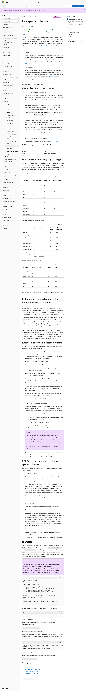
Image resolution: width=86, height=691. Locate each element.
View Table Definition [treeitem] (11, 115)
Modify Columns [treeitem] (10, 131)
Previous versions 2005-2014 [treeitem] (9, 30)
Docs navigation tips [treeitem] (7, 27)
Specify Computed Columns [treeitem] (11, 137)
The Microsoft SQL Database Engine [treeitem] (10, 39)
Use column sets (29, 667)
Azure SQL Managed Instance (37, 32)
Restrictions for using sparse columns (74, 28)
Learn (23, 16)
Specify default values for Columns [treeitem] (12, 142)
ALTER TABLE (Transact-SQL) (32, 671)
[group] (43, 592)
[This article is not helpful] (81, 41)
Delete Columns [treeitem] (10, 123)
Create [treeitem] (8, 104)
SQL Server (34, 16)
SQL (28, 16)
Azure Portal (68, 6)
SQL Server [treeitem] (5, 24)
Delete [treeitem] (8, 107)
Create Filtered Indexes (55, 76)
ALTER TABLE (53, 45)
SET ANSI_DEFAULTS (54, 572)
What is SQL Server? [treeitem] (8, 35)
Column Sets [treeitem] (9, 148)
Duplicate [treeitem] (9, 109)
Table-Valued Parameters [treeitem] (12, 151)
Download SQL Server (78, 6)
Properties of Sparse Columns (75, 19)
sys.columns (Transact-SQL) (32, 673)
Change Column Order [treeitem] (12, 134)
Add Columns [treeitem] (10, 120)
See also (70, 36)
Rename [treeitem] (8, 112)
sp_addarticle (41, 486)
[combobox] (10, 18)
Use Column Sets (53, 141)
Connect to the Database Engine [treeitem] (10, 43)
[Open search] (79, 2)
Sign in (82, 2)
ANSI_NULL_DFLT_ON (29, 568)
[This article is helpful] (79, 41)
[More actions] (62, 16)
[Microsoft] (3, 2)
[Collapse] (18, 15)
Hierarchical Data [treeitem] (8, 66)
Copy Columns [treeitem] (10, 128)
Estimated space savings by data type (75, 21)
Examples (70, 34)
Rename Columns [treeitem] (10, 126)
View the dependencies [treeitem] (12, 117)
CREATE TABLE (45, 45)
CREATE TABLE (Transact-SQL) (32, 669)
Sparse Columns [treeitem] (10, 146)
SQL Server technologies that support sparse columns (74, 31)
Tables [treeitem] (6, 99)
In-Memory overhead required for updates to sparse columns (75, 25)
